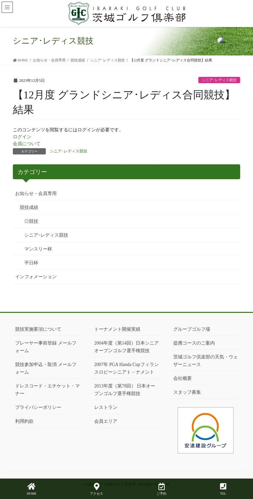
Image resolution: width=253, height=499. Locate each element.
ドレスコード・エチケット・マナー (47, 389)
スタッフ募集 (187, 392)
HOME (31, 489)
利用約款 (24, 421)
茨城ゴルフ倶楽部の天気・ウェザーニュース (205, 360)
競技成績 (29, 207)
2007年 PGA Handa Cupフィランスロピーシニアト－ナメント (126, 368)
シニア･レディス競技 (219, 80)
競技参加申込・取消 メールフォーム (45, 368)
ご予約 (161, 489)
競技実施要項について (38, 329)
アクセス (96, 489)
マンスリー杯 (38, 249)
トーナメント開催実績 (117, 329)
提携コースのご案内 (194, 343)
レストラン (105, 407)
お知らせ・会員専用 (36, 193)
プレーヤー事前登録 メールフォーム (45, 347)
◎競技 (31, 221)
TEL (223, 489)
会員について (27, 143)
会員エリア (105, 421)
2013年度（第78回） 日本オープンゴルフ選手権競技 (124, 389)
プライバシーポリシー (38, 407)
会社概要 (182, 378)
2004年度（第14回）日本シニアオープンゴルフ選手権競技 (126, 347)
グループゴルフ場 (191, 329)
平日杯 (31, 262)
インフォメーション (36, 276)
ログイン (22, 136)
